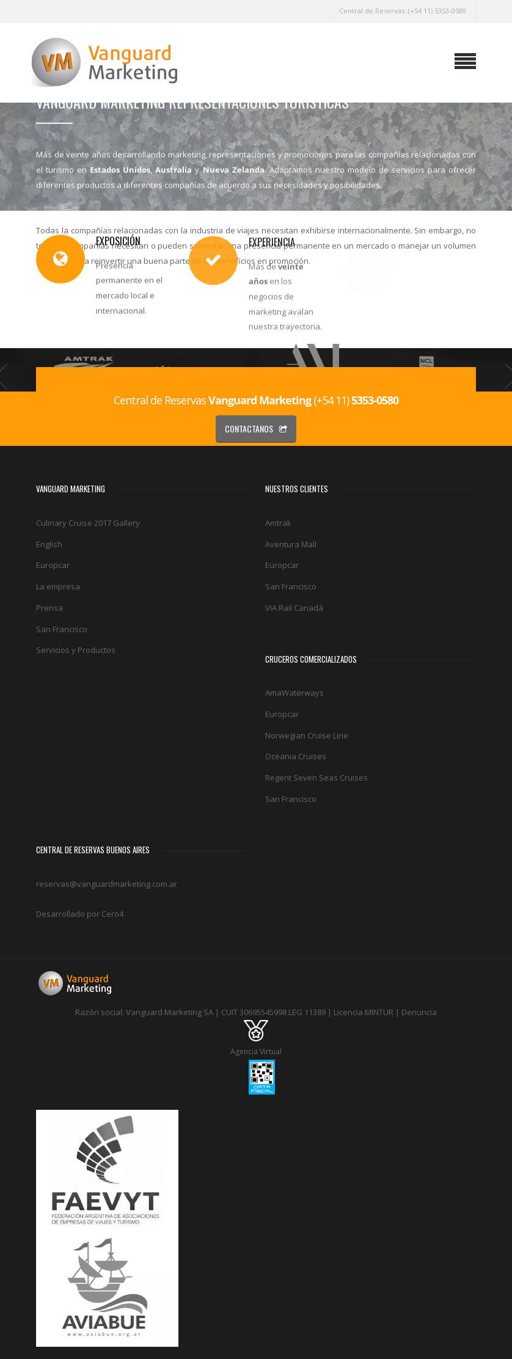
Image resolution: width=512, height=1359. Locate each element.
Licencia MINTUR (363, 1012)
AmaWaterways (294, 692)
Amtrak (278, 522)
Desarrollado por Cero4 (79, 913)
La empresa (58, 586)
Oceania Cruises (295, 756)
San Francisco (61, 629)
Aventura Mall (290, 544)
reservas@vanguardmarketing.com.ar (106, 883)
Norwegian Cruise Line (306, 735)
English (49, 544)
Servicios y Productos (75, 649)
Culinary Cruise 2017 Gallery (88, 522)
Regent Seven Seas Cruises (316, 777)
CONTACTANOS (256, 428)
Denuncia (419, 1012)
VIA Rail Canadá (294, 607)
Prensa (49, 607)
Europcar (53, 564)
